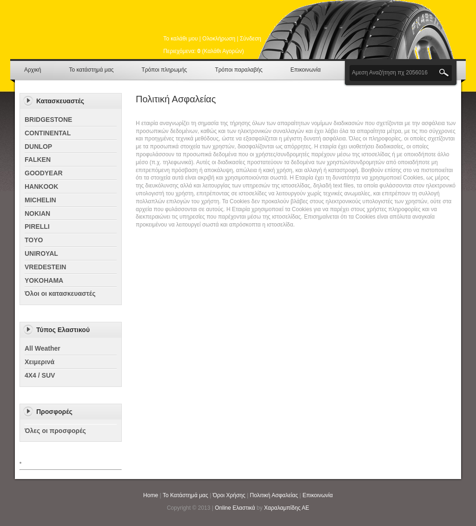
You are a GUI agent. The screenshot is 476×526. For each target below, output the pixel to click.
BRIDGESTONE (48, 119)
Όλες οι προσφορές (55, 430)
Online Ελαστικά (235, 508)
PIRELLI (37, 226)
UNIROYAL (41, 253)
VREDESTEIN (45, 267)
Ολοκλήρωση (218, 38)
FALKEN (38, 159)
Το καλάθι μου (180, 38)
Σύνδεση (250, 38)
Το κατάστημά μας (91, 70)
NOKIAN (37, 213)
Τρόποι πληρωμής (164, 70)
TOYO (34, 240)
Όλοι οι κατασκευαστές (60, 293)
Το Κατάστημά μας (185, 495)
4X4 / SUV (40, 375)
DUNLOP (38, 146)
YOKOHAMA (44, 280)
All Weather (42, 348)
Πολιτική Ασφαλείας (274, 495)
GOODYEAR (44, 173)
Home (150, 495)
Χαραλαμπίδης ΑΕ (286, 508)
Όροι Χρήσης (229, 495)
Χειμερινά (39, 362)
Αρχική (32, 70)
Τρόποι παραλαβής (238, 70)
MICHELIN (40, 200)
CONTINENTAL (48, 133)
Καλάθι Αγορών (223, 51)
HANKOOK (41, 186)
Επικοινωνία (306, 70)
